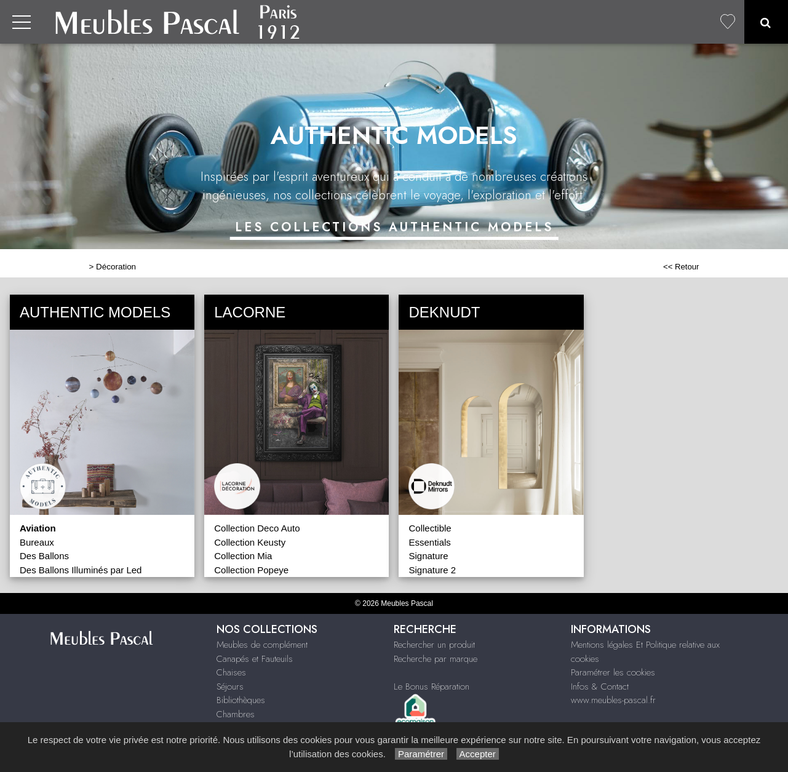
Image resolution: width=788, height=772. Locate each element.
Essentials (429, 542)
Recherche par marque (435, 659)
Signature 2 (432, 570)
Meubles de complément (262, 644)
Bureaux (37, 542)
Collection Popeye (251, 570)
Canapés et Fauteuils (255, 659)
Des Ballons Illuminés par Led (80, 570)
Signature (428, 556)
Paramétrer (421, 754)
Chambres (236, 714)
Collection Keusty (249, 542)
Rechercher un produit (434, 644)
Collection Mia (243, 556)
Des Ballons (44, 556)
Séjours (230, 686)
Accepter (477, 754)
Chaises (231, 672)
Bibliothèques (241, 700)
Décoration (116, 266)
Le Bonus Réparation (431, 686)
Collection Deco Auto (257, 528)
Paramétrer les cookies (613, 672)
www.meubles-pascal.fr (613, 700)
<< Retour (681, 266)
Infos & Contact (600, 686)
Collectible (429, 528)
